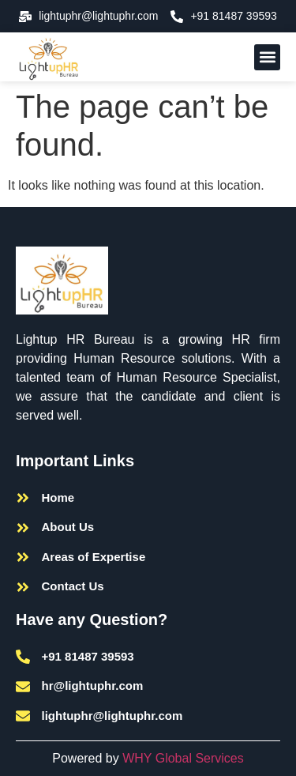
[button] (267, 57)
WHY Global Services (183, 758)
